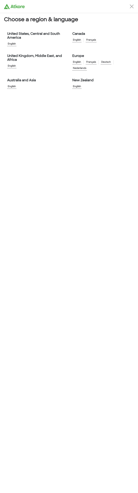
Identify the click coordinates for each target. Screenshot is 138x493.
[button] (131, 6)
